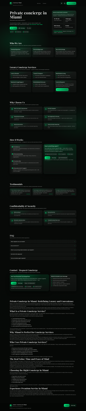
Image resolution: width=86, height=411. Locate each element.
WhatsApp (22, 28)
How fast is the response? (43, 254)
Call (29, 28)
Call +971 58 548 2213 (63, 157)
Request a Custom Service (62, 89)
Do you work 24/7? (43, 245)
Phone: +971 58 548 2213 (30, 283)
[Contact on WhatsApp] (64, 3)
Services (39, 3)
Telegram (13, 28)
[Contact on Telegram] (61, 3)
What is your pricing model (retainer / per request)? (43, 249)
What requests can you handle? (43, 241)
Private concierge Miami (48, 393)
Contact (44, 3)
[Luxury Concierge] (16, 3)
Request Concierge (71, 3)
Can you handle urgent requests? (43, 258)
